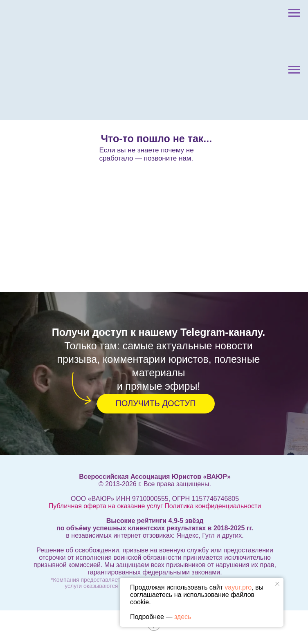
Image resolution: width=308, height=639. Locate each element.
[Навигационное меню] (294, 13)
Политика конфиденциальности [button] (212, 506)
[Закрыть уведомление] (277, 584)
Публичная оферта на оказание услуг (106, 506)
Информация (155, 523)
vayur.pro (238, 587)
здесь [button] (182, 616)
